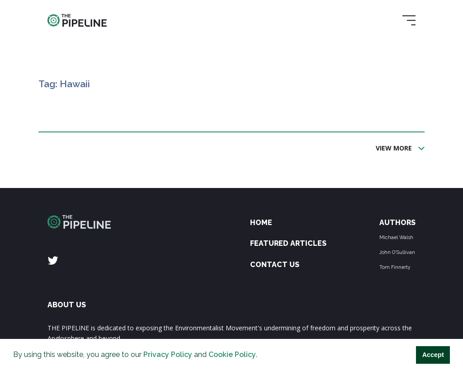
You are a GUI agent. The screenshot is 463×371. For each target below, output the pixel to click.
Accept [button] (433, 354)
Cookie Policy (232, 354)
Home (261, 222)
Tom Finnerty (395, 267)
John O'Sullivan (397, 252)
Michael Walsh (396, 237)
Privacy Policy (167, 354)
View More (394, 148)
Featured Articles (288, 243)
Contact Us (274, 264)
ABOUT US (66, 305)
